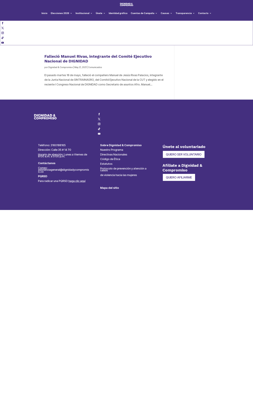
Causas (165, 13)
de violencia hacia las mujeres (118, 175)
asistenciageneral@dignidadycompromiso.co (63, 170)
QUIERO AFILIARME (179, 177)
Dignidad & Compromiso (60, 67)
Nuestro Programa (111, 149)
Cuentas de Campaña (142, 13)
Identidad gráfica (118, 13)
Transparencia (184, 13)
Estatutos (106, 163)
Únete (99, 13)
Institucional (82, 13)
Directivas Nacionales (113, 154)
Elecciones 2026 (60, 13)
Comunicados (95, 67)
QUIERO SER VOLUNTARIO (183, 154)
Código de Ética (110, 159)
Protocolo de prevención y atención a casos (123, 169)
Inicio (44, 13)
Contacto (203, 13)
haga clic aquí (76, 181)
